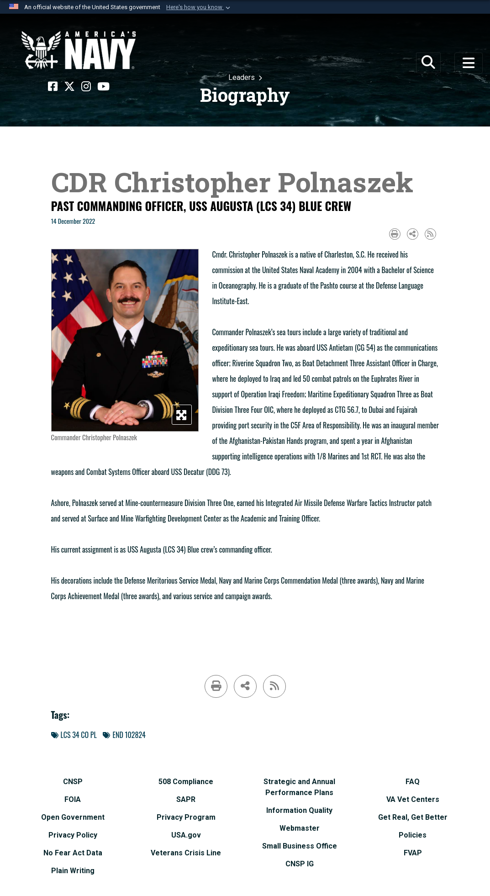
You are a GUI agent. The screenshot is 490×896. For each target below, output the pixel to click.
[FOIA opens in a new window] (72, 798)
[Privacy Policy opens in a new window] (72, 833)
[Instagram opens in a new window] (86, 86)
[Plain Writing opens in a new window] (73, 869)
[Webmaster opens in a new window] (299, 826)
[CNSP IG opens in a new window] (299, 862)
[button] (199, 7)
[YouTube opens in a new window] (103, 86)
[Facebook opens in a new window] (53, 86)
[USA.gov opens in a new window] (186, 833)
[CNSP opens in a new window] (73, 780)
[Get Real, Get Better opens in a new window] (413, 816)
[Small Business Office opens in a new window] (299, 844)
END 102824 (124, 734)
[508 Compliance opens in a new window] (185, 780)
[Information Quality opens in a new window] (299, 809)
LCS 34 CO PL (74, 734)
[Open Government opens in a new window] (73, 816)
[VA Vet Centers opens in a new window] (412, 798)
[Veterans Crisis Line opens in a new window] (186, 851)
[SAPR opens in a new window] (185, 798)
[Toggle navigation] (468, 63)
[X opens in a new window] (69, 86)
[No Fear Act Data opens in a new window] (72, 851)
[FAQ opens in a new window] (413, 780)
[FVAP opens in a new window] (413, 851)
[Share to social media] (412, 234)
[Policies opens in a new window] (413, 833)
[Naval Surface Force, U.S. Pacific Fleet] (78, 50)
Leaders (242, 77)
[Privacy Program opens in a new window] (186, 816)
